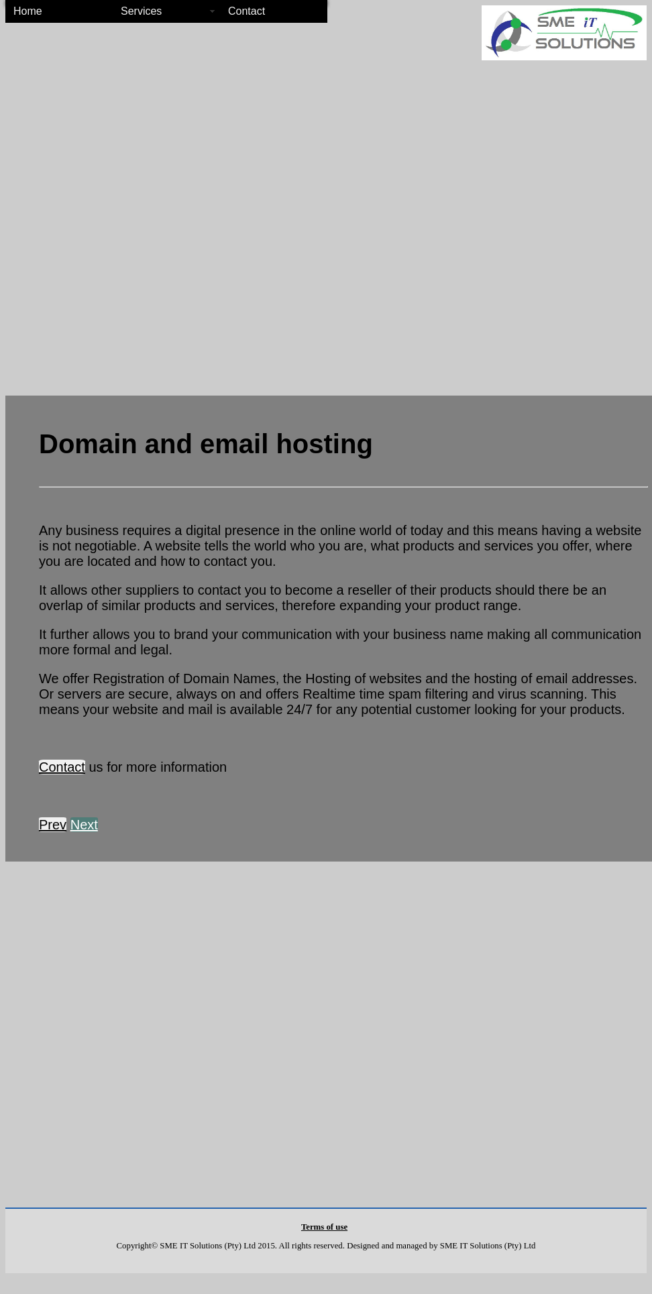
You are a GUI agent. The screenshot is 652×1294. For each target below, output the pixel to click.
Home (27, 11)
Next (84, 824)
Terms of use (324, 1227)
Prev (52, 824)
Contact (246, 11)
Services (141, 11)
